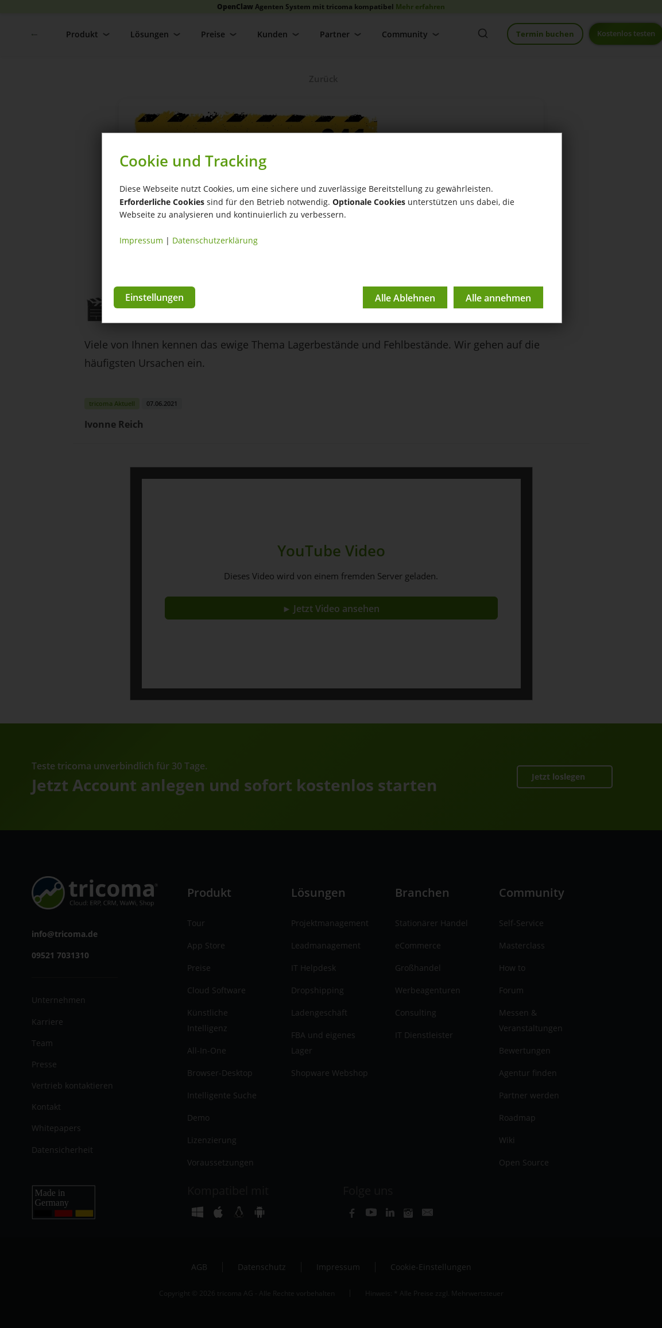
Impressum (141, 240)
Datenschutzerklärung (215, 240)
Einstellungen (154, 297)
